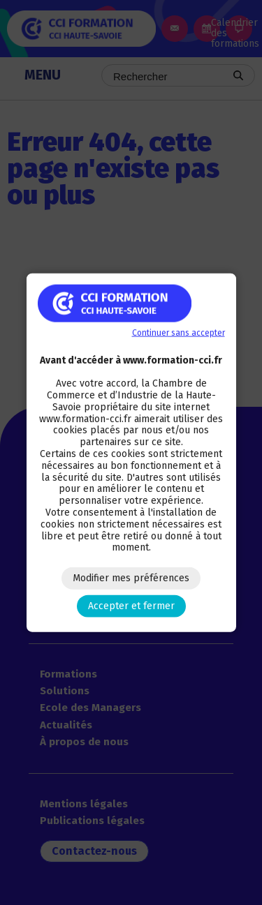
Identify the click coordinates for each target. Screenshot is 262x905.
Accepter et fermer (131, 606)
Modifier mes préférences (131, 578)
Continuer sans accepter (178, 332)
